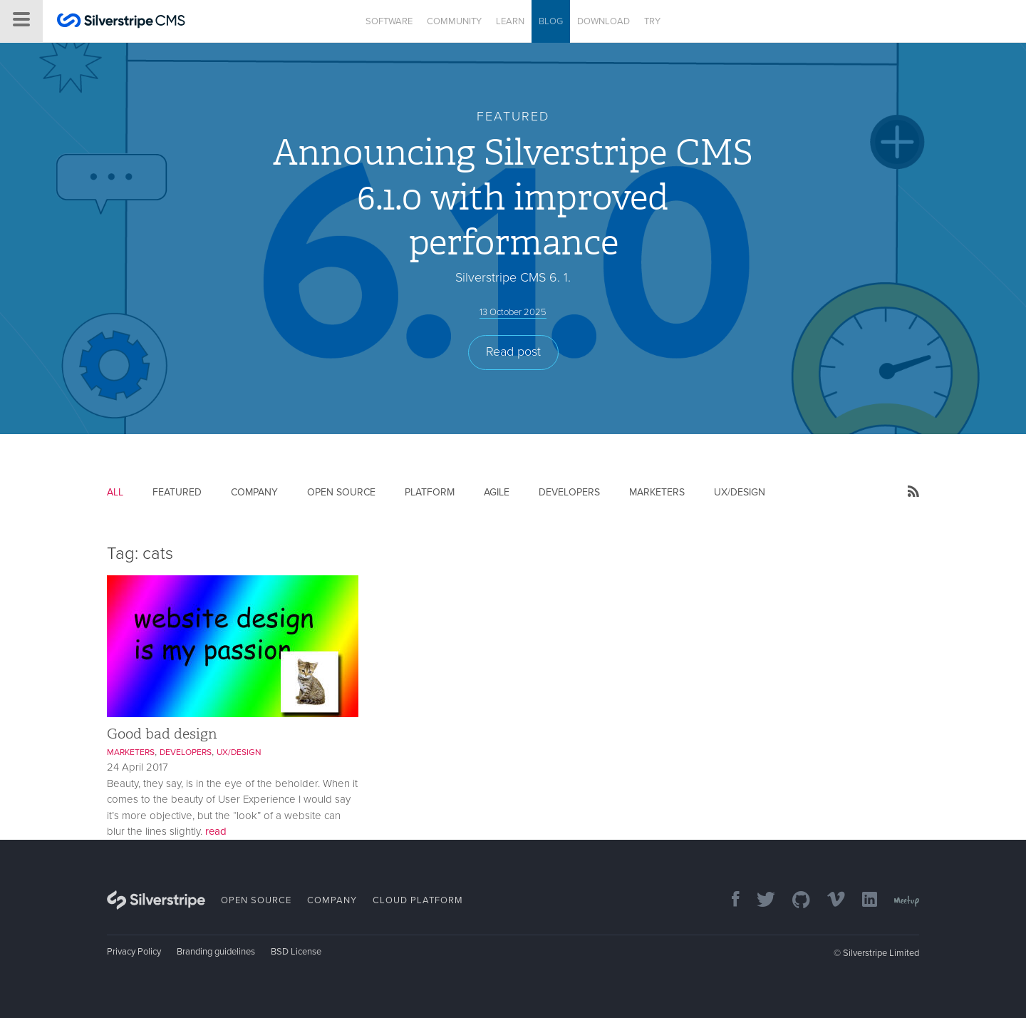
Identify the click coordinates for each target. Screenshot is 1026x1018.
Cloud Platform (418, 900)
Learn (510, 21)
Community (454, 21)
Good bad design (162, 733)
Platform (430, 492)
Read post (513, 351)
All (115, 492)
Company (254, 492)
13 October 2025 (513, 312)
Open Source (341, 492)
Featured (177, 492)
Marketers (657, 492)
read (216, 831)
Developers (569, 492)
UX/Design (739, 492)
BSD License (296, 951)
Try (652, 21)
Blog (551, 21)
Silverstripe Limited (881, 953)
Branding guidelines (216, 951)
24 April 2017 (137, 767)
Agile (496, 492)
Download (603, 21)
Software (389, 21)
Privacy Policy (134, 951)
